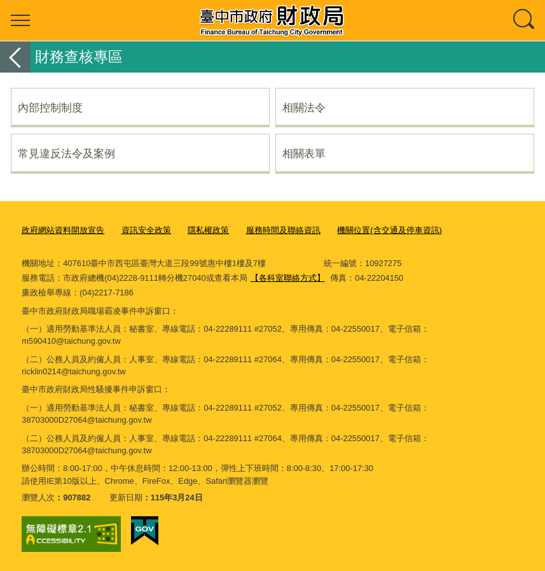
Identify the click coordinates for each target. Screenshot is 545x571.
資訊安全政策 (146, 230)
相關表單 (304, 153)
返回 (15, 57)
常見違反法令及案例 (66, 153)
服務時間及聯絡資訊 (283, 230)
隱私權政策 (208, 230)
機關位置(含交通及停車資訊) (389, 230)
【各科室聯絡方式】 (288, 278)
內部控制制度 (50, 107)
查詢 (524, 20)
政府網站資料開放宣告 (63, 230)
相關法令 (304, 107)
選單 (20, 20)
